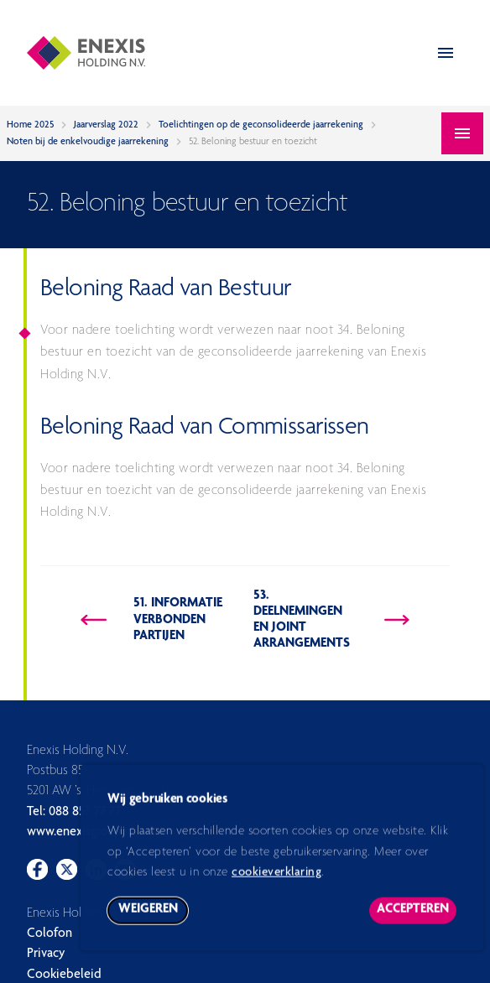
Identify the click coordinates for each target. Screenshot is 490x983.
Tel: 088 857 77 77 (74, 812)
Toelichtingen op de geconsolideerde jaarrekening (261, 125)
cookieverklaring (276, 881)
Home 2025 (30, 125)
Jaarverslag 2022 (106, 125)
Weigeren (153, 922)
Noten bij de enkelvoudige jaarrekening (88, 142)
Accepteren (416, 922)
